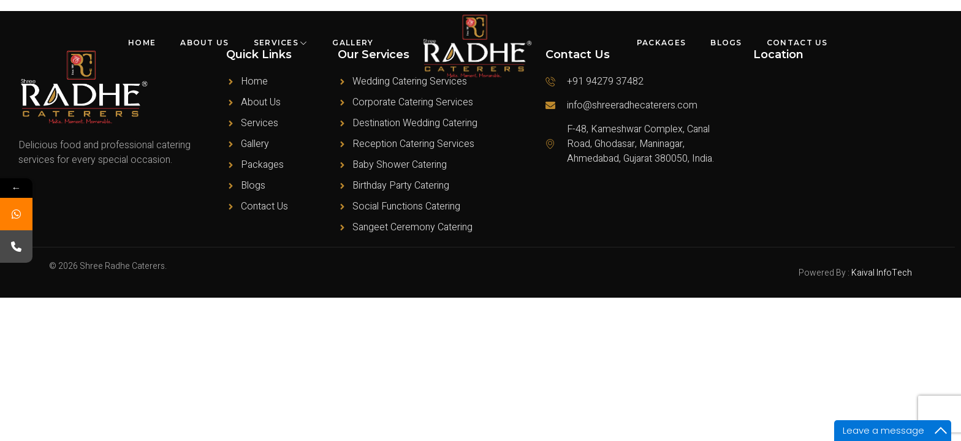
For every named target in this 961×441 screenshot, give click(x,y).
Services (281, 42)
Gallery (352, 42)
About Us (204, 42)
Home (142, 42)
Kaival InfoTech (881, 272)
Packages (661, 42)
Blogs (726, 42)
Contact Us (797, 42)
